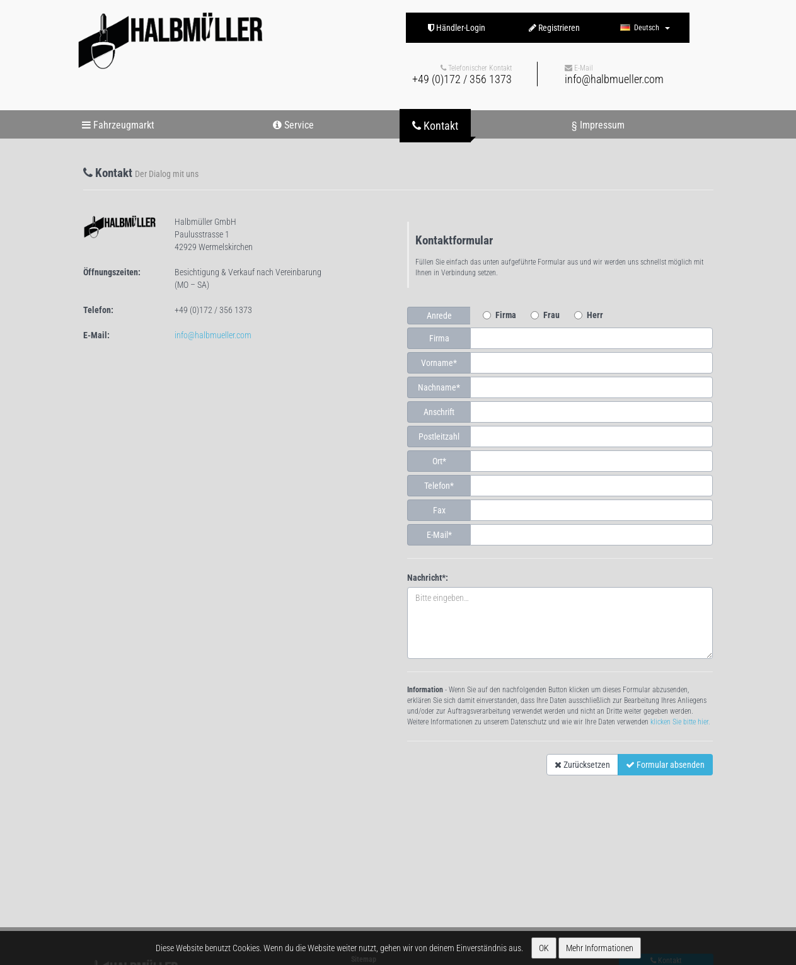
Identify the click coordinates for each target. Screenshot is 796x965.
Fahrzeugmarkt (118, 125)
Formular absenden (665, 765)
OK (544, 948)
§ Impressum (598, 125)
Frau (551, 315)
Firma (505, 315)
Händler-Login (456, 28)
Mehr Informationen (599, 948)
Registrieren (554, 28)
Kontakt (435, 125)
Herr (595, 315)
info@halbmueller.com (614, 79)
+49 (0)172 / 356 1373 (462, 79)
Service (293, 125)
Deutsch (645, 27)
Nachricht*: (427, 578)
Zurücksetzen (582, 765)
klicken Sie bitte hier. (680, 721)
